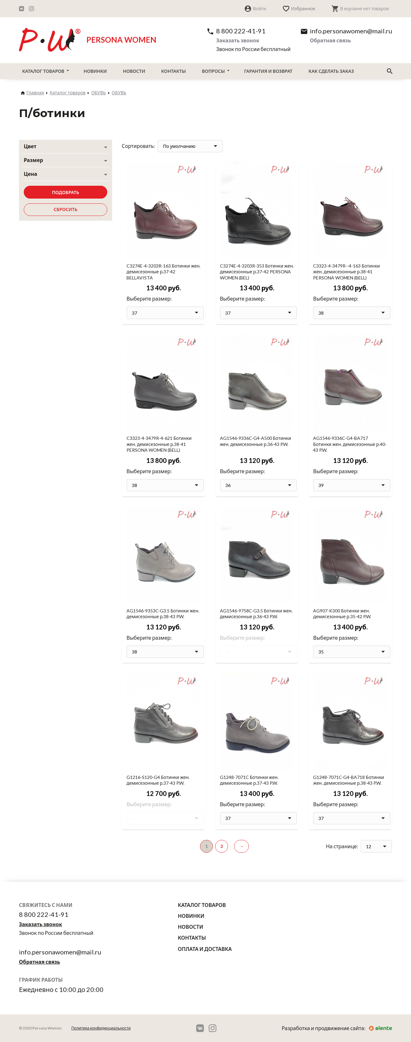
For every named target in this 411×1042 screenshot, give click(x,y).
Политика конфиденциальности (101, 1028)
